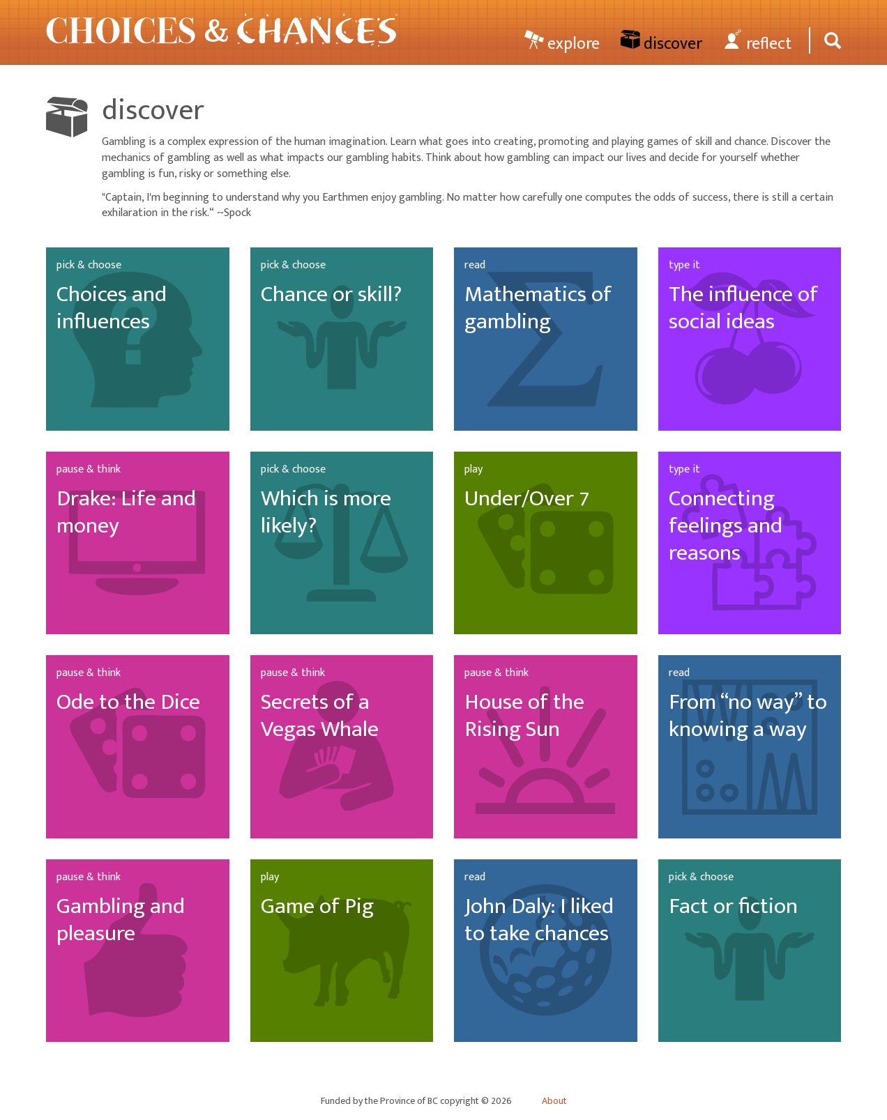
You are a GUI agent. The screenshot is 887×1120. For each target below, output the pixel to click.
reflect (757, 42)
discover (661, 42)
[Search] (830, 40)
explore (562, 42)
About (554, 1101)
